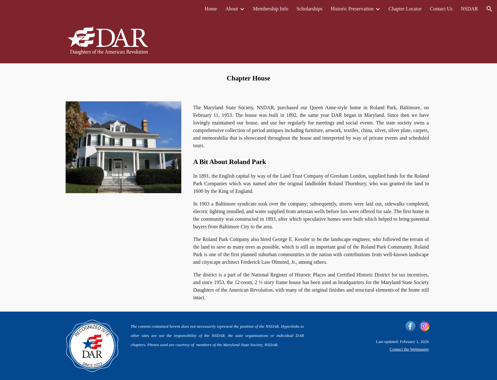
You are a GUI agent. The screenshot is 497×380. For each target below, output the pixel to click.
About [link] (231, 8)
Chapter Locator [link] (405, 8)
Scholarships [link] (310, 8)
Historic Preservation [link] (352, 8)
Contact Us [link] (441, 8)
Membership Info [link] (270, 8)
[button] (489, 8)
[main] (248, 78)
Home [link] (211, 8)
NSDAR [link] (469, 8)
